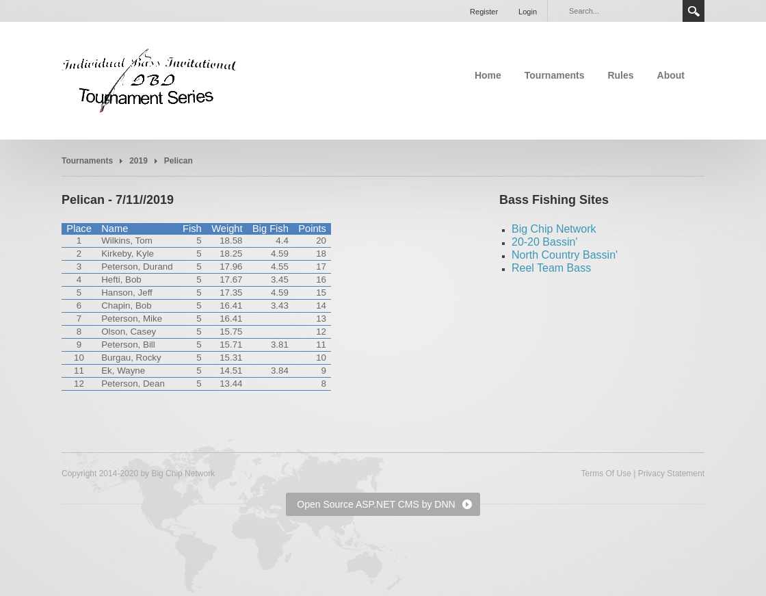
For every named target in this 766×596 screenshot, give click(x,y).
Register (484, 12)
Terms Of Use (606, 473)
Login (527, 12)
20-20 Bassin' (544, 242)
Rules (620, 75)
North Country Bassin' (565, 255)
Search (693, 11)
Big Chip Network (554, 229)
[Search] (622, 11)
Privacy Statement (671, 473)
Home (488, 75)
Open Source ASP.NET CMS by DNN (376, 504)
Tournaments (555, 75)
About (671, 75)
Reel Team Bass (551, 268)
